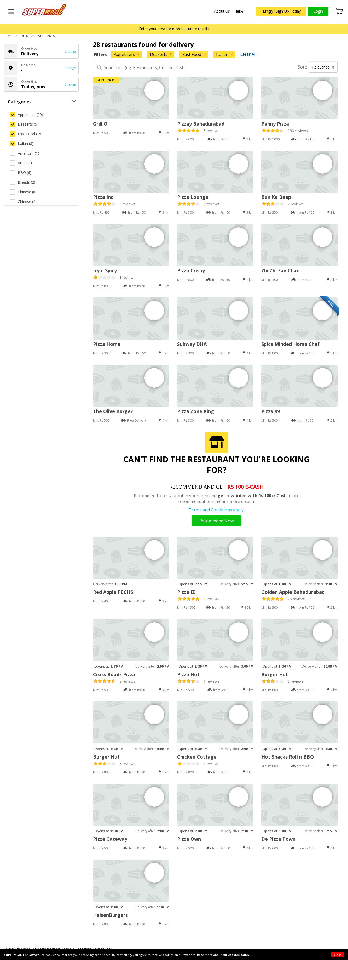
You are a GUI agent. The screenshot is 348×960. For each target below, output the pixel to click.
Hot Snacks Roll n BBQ (287, 757)
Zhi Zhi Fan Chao (280, 270)
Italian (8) (21, 143)
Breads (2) (22, 182)
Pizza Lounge (192, 197)
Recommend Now (216, 521)
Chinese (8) (23, 191)
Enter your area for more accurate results (174, 28)
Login (318, 11)
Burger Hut (274, 674)
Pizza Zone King (195, 411)
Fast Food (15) (26, 133)
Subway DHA (192, 344)
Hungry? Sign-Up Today (281, 11)
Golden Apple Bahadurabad (293, 592)
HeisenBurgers (110, 915)
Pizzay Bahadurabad (200, 124)
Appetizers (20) (26, 114)
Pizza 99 (270, 411)
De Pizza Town (278, 839)
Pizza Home (106, 344)
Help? (238, 11)
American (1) (24, 153)
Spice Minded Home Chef (290, 344)
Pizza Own (189, 839)
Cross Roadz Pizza (114, 674)
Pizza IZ (186, 592)
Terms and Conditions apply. (217, 510)
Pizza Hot (188, 674)
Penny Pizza (275, 124)
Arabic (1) (22, 162)
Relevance (323, 67)
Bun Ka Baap (276, 197)
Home (8, 36)
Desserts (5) (24, 124)
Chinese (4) (23, 201)
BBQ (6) (20, 172)
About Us (222, 11)
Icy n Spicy (105, 270)
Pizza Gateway (110, 839)
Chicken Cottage (197, 757)
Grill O (100, 124)
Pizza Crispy (191, 270)
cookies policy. (239, 955)
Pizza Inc (103, 197)
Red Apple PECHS (113, 592)
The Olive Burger (113, 411)
